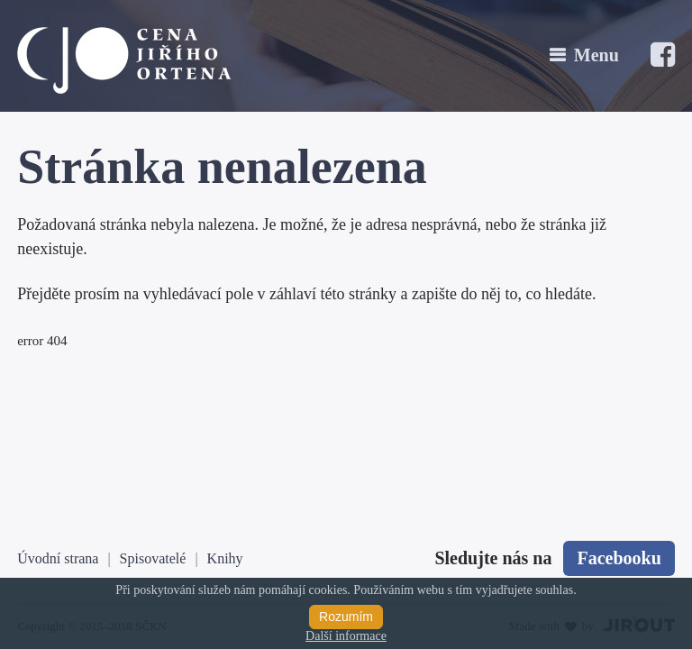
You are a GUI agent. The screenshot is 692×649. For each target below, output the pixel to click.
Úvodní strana (57, 558)
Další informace (346, 636)
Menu (596, 55)
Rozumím (346, 616)
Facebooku (618, 558)
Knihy (225, 558)
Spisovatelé (153, 558)
